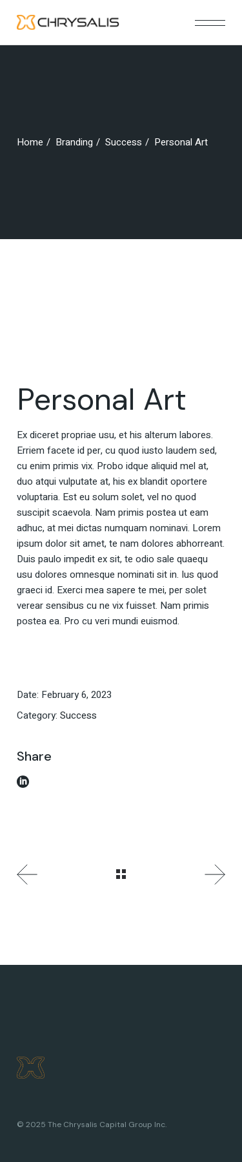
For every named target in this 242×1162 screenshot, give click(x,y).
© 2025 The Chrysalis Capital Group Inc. (91, 1124)
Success (78, 715)
